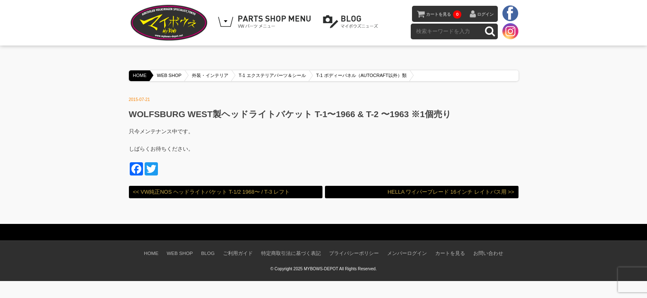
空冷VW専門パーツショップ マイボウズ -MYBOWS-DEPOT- (170, 22)
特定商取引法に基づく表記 (291, 253)
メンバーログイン (407, 253)
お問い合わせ (488, 253)
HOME (140, 75)
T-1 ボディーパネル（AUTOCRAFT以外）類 (361, 75)
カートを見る (443, 14)
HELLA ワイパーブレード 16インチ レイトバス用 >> (451, 192)
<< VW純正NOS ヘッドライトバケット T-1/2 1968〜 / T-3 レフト (211, 192)
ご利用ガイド (238, 253)
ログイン (485, 14)
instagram (510, 31)
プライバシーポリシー (354, 253)
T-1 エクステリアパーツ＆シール (272, 75)
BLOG (352, 21)
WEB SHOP (169, 75)
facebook (510, 13)
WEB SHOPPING (265, 21)
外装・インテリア (210, 75)
